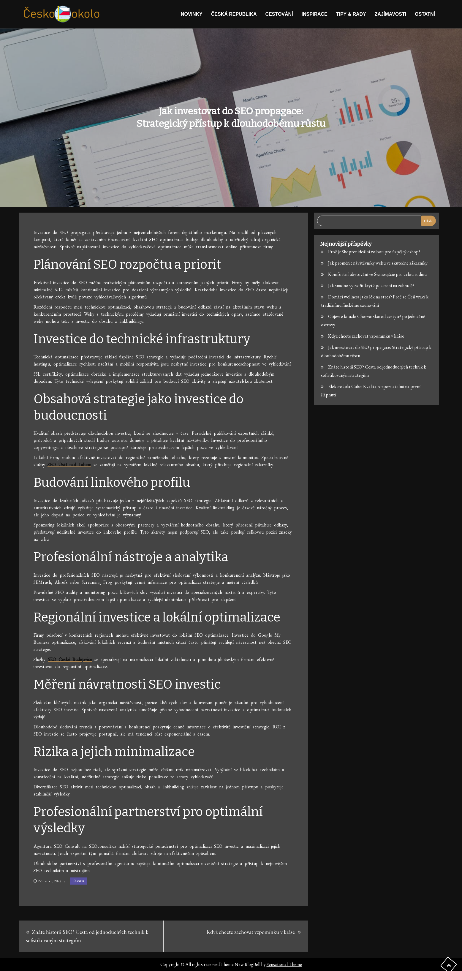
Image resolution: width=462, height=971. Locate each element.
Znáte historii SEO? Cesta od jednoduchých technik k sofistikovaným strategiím (87, 936)
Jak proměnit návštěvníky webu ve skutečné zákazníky (378, 263)
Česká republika (234, 14)
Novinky (191, 14)
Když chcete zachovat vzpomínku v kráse (250, 932)
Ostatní (425, 14)
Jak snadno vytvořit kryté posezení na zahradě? (371, 285)
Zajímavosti (390, 14)
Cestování (279, 14)
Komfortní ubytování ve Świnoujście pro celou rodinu (377, 274)
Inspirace (314, 14)
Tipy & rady (351, 14)
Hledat (429, 221)
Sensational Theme (284, 964)
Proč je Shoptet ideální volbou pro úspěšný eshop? (374, 252)
